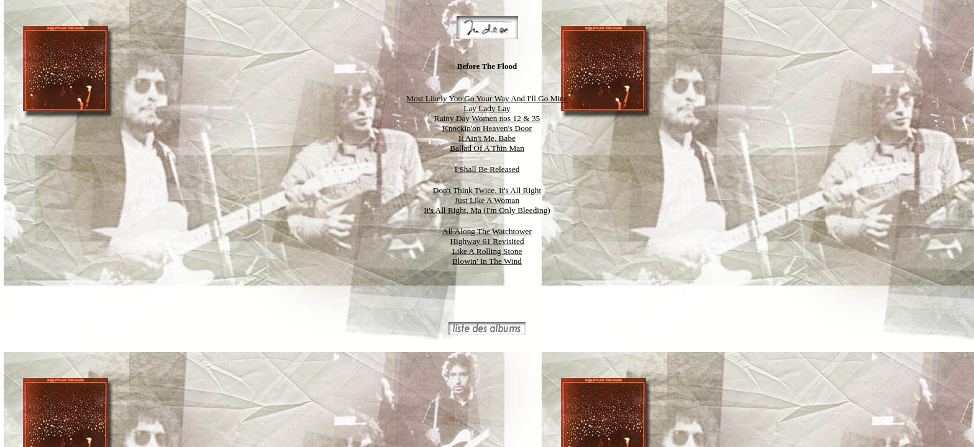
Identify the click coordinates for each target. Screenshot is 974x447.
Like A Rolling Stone (487, 251)
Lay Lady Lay (487, 108)
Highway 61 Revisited (487, 241)
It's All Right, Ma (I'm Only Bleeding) (487, 210)
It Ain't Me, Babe (487, 138)
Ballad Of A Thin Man (487, 148)
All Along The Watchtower (487, 231)
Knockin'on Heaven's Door (487, 128)
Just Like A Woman (487, 200)
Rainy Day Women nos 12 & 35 (487, 118)
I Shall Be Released (487, 169)
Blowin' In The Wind (487, 261)
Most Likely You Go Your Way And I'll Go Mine (487, 98)
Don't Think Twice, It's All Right (487, 190)
